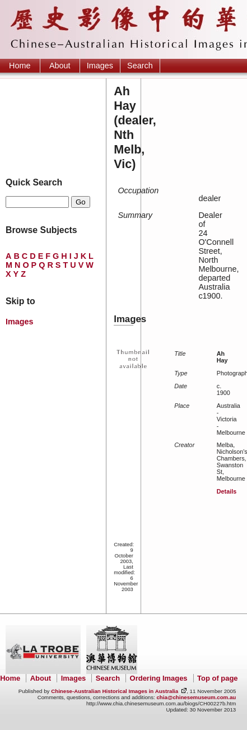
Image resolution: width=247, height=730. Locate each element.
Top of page (217, 678)
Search (140, 65)
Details (226, 491)
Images (100, 65)
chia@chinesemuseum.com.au (196, 697)
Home (19, 65)
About (60, 65)
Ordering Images (159, 678)
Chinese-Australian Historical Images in (114, 691)
